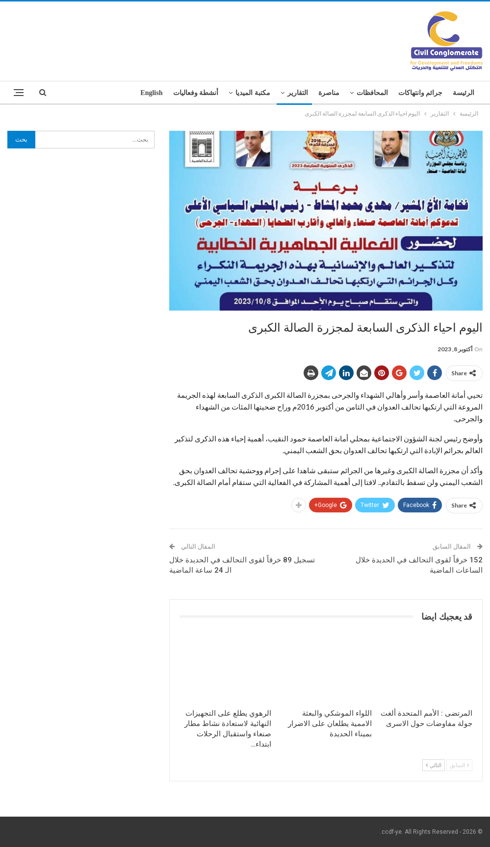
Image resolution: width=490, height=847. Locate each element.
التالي (433, 765)
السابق (459, 765)
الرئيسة (463, 93)
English (151, 93)
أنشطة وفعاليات (196, 93)
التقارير (297, 93)
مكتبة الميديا (252, 93)
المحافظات (372, 93)
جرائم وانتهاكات (420, 93)
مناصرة (328, 93)
